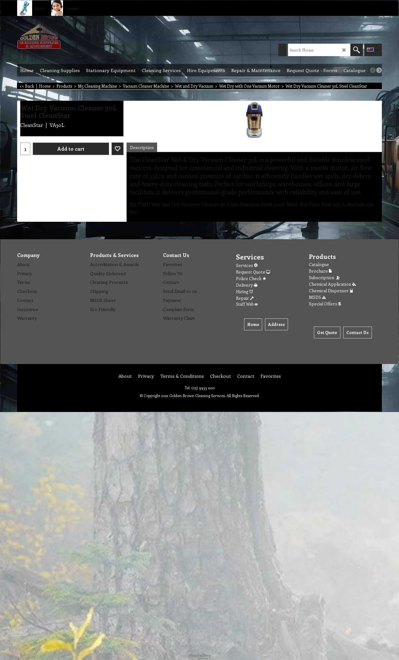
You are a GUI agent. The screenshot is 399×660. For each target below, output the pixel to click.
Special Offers (325, 304)
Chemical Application (332, 284)
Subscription (325, 277)
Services (246, 265)
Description (142, 147)
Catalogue (319, 264)
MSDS (317, 297)
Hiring (244, 291)
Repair (245, 298)
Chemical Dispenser (331, 291)
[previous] (373, 70)
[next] (379, 70)
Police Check (251, 278)
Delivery (246, 285)
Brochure (320, 271)
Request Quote (253, 272)
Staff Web (247, 304)
